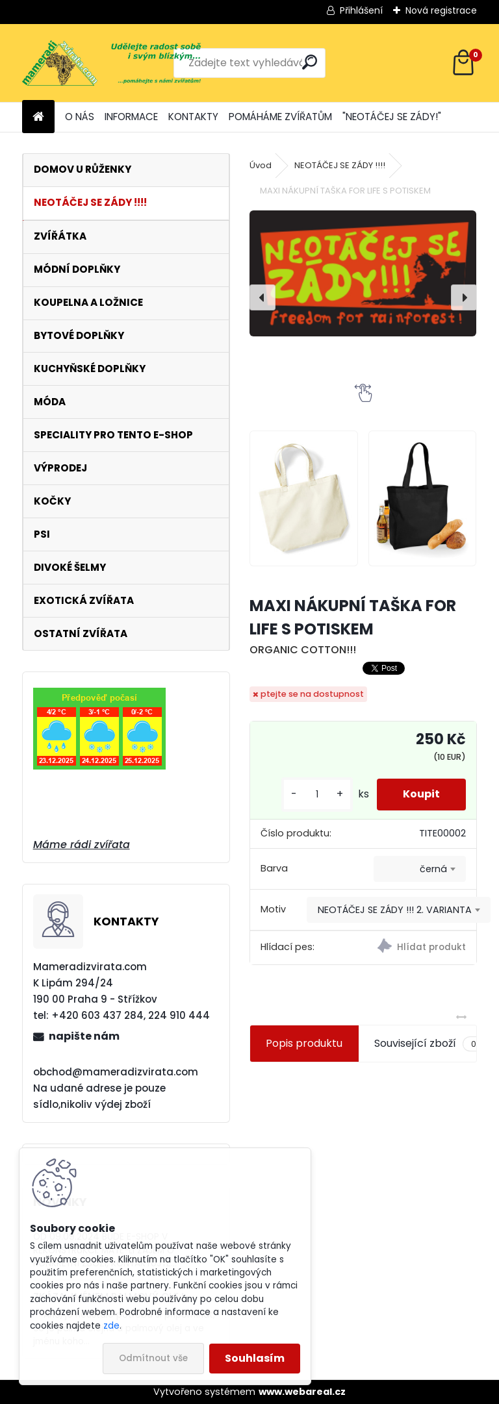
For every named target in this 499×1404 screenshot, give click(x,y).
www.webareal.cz (302, 1391)
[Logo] (111, 63)
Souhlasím (255, 1358)
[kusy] (317, 794)
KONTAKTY (193, 116)
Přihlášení (361, 10)
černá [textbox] (433, 868)
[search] (309, 62)
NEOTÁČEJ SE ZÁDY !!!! (339, 165)
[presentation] (262, 297)
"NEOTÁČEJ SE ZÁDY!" (391, 116)
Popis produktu (304, 1043)
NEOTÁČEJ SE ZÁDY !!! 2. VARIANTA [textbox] (395, 909)
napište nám (84, 1036)
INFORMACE (131, 116)
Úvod (261, 165)
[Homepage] (38, 117)
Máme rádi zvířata (81, 844)
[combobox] (420, 869)
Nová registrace (441, 10)
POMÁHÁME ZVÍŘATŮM (280, 116)
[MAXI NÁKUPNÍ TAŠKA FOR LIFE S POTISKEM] (363, 273)
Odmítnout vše (153, 1358)
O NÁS (79, 116)
